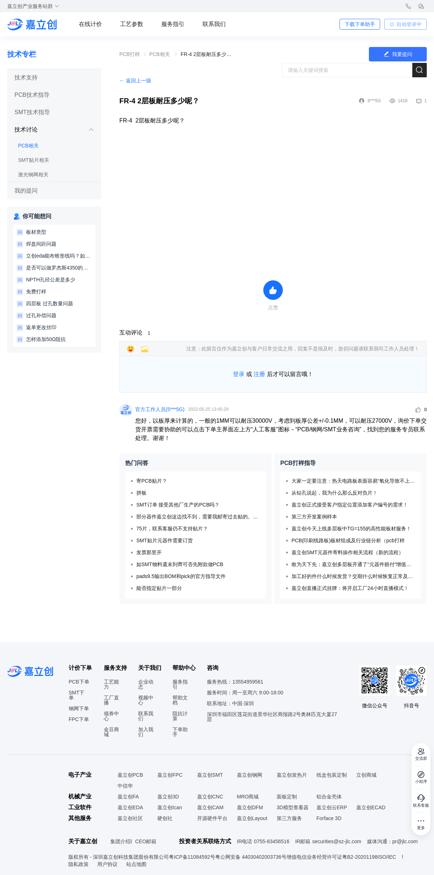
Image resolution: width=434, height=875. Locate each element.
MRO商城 (248, 796)
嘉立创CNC (210, 796)
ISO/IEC (387, 857)
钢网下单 (79, 708)
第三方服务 (289, 818)
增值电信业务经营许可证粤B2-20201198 (332, 857)
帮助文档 (180, 700)
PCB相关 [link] (160, 54)
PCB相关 (28, 145)
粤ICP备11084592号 (192, 857)
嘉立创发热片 (292, 774)
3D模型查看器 (293, 807)
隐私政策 (79, 864)
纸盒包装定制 (331, 774)
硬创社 (165, 818)
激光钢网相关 (33, 174)
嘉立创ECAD (371, 807)
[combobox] (354, 70)
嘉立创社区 (130, 818)
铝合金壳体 (329, 796)
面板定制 (287, 796)
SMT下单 (77, 695)
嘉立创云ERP (331, 807)
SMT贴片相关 (33, 160)
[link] (129, 54)
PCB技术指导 (32, 95)
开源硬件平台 (212, 818)
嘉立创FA (128, 796)
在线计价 (90, 24)
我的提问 (26, 191)
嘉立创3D (168, 796)
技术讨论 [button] (54, 129)
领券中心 (111, 716)
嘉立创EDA (130, 807)
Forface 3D (328, 818)
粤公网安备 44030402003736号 (250, 857)
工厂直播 (111, 700)
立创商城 (366, 774)
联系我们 (214, 24)
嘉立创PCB (130, 774)
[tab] (54, 77)
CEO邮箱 (145, 841)
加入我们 (145, 732)
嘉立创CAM (210, 807)
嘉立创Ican (169, 807)
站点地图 (136, 864)
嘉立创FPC (170, 774)
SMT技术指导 (32, 112)
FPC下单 (79, 719)
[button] (54, 77)
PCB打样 (129, 54)
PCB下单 (79, 681)
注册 (259, 374)
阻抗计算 (180, 716)
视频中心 (145, 700)
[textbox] (354, 70)
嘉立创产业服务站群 (33, 6)
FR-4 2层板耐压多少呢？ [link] (208, 54)
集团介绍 (120, 841)
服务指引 (172, 24)
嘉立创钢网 (249, 774)
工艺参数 (131, 24)
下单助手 (180, 732)
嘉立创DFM (250, 807)
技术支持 (26, 77)
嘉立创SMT (210, 774)
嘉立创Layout (252, 818)
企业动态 (145, 684)
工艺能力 (111, 684)
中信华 (125, 785)
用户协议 (108, 864)
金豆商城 (111, 732)
